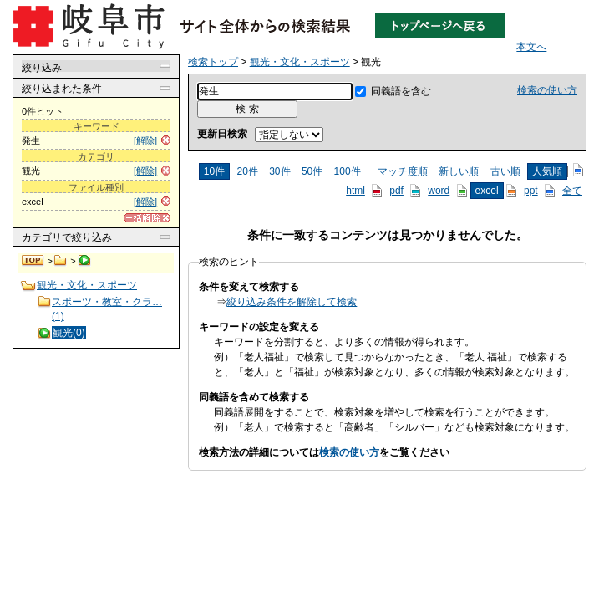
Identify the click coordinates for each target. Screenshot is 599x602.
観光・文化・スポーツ (61, 261)
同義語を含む (401, 91)
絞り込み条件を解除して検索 (291, 302)
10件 (214, 171)
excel (487, 190)
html (355, 190)
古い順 (505, 171)
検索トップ (33, 261)
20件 (246, 171)
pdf (396, 190)
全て (572, 190)
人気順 (547, 171)
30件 (279, 171)
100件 (347, 171)
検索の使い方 (547, 90)
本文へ (531, 47)
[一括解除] (147, 217)
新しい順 (459, 171)
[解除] (145, 140)
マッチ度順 (403, 171)
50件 (312, 171)
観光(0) (69, 333)
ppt (531, 190)
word (438, 190)
